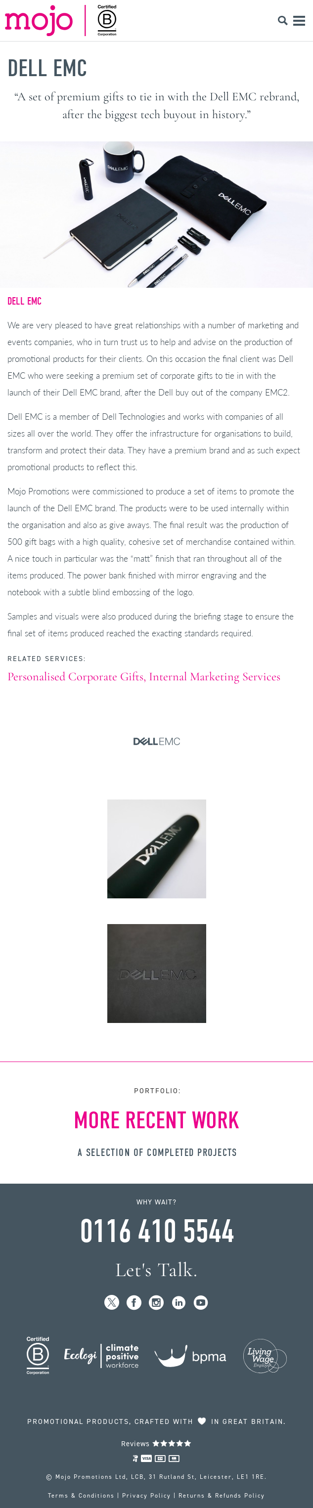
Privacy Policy (146, 1496)
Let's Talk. (156, 1270)
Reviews (156, 1444)
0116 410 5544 (157, 1231)
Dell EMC (47, 68)
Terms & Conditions (81, 1496)
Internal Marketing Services (214, 676)
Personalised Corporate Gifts (75, 676)
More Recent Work (156, 1120)
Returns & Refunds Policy (222, 1496)
